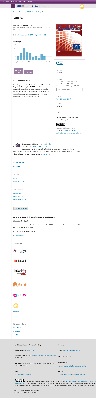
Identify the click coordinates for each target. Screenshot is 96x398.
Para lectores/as (18, 193)
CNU (34, 146)
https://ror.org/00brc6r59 (23, 375)
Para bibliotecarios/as (19, 199)
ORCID (15, 335)
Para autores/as (18, 196)
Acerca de (46, 154)
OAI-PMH (16, 166)
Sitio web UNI (18, 327)
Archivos (21, 12)
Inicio (15, 12)
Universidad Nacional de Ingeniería (44, 355)
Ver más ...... (17, 312)
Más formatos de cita (64, 89)
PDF (60, 63)
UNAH (39, 146)
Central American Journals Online (17, 1)
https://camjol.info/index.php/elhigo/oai (71, 375)
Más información (18, 235)
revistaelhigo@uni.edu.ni (71, 350)
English (15, 178)
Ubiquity (48, 144)
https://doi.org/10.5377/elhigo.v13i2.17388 (31, 35)
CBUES (45, 146)
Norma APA (17, 331)
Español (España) (19, 181)
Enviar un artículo (21, 208)
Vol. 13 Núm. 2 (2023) (33, 12)
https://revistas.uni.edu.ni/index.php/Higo (72, 366)
